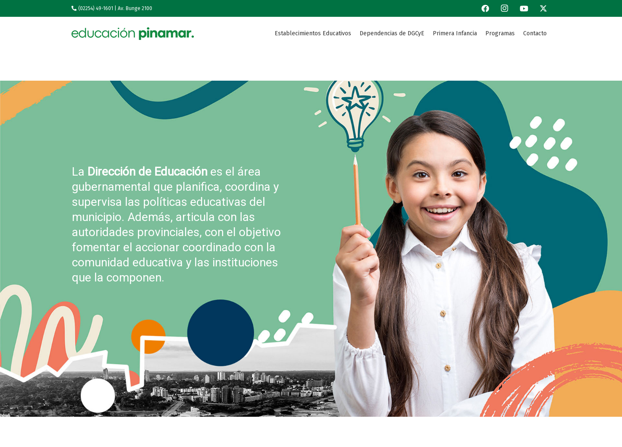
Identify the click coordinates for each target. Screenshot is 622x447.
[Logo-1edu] (132, 33)
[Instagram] (504, 8)
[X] (543, 8)
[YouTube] (524, 8)
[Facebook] (485, 8)
